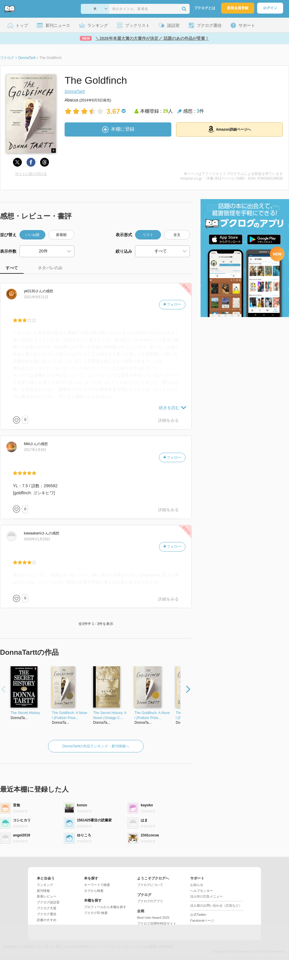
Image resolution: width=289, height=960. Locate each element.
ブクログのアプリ (150, 901)
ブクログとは (204, 8)
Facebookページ (202, 920)
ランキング (45, 885)
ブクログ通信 (46, 914)
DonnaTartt (75, 91)
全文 (176, 235)
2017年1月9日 (35, 450)
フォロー (172, 304)
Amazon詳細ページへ (229, 129)
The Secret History (25, 713)
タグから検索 (94, 890)
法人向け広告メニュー (206, 896)
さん (33, 291)
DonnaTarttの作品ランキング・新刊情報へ (96, 746)
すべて (12, 267)
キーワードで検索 (97, 885)
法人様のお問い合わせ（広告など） (216, 905)
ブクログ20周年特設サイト (156, 923)
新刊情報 (43, 890)
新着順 (61, 235)
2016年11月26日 (37, 539)
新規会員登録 (237, 8)
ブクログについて (150, 885)
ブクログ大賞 (46, 908)
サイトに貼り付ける (31, 174)
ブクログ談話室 (48, 902)
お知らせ (196, 885)
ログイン (270, 8)
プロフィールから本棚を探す (105, 907)
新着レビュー (46, 896)
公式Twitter (198, 914)
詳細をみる (168, 420)
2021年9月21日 (36, 297)
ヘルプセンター (201, 890)
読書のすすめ (46, 920)
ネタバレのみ (50, 267)
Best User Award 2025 (153, 917)
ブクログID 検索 (96, 913)
